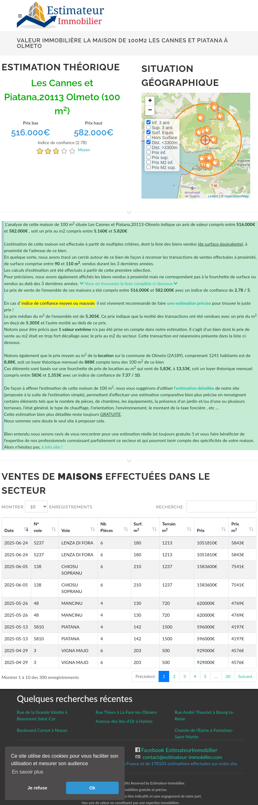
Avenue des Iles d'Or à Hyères (124, 708)
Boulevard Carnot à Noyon (42, 717)
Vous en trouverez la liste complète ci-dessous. (129, 283)
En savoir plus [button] (27, 771)
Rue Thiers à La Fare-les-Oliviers (126, 699)
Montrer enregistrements (47, 506)
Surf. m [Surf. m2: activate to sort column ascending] (163, 527)
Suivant (245, 663)
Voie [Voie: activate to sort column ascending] (61, 530)
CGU (22, 743)
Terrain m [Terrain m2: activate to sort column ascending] (188, 527)
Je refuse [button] (37, 787)
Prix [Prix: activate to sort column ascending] (213, 530)
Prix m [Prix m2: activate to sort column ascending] (241, 527)
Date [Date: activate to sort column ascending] (9, 530)
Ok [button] (92, 787)
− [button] (150, 110)
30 (227, 663)
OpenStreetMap (236, 196)
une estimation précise (189, 303)
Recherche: (206, 506)
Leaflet (213, 196)
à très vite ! (51, 447)
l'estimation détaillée (194, 388)
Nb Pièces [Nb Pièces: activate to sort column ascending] (138, 527)
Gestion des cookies (41, 736)
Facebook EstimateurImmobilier (178, 737)
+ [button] (150, 101)
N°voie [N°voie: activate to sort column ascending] (39, 527)
